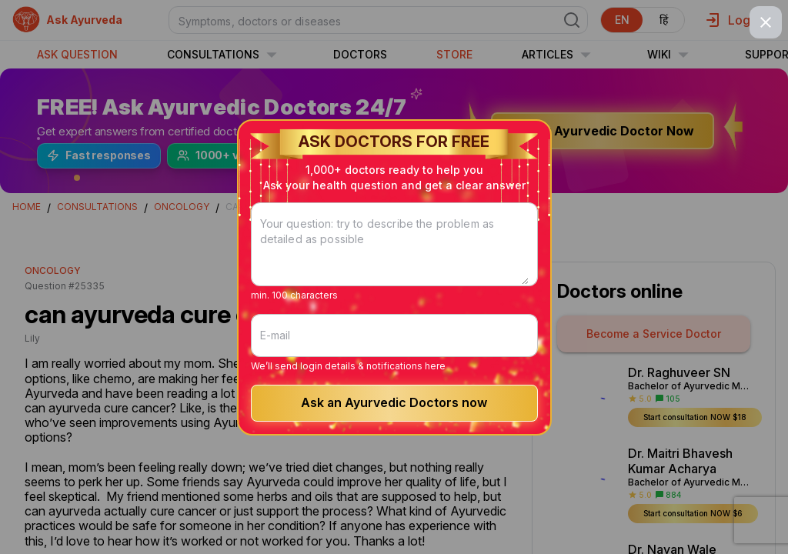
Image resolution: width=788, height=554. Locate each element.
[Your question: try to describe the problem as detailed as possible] (394, 253)
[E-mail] (394, 335)
